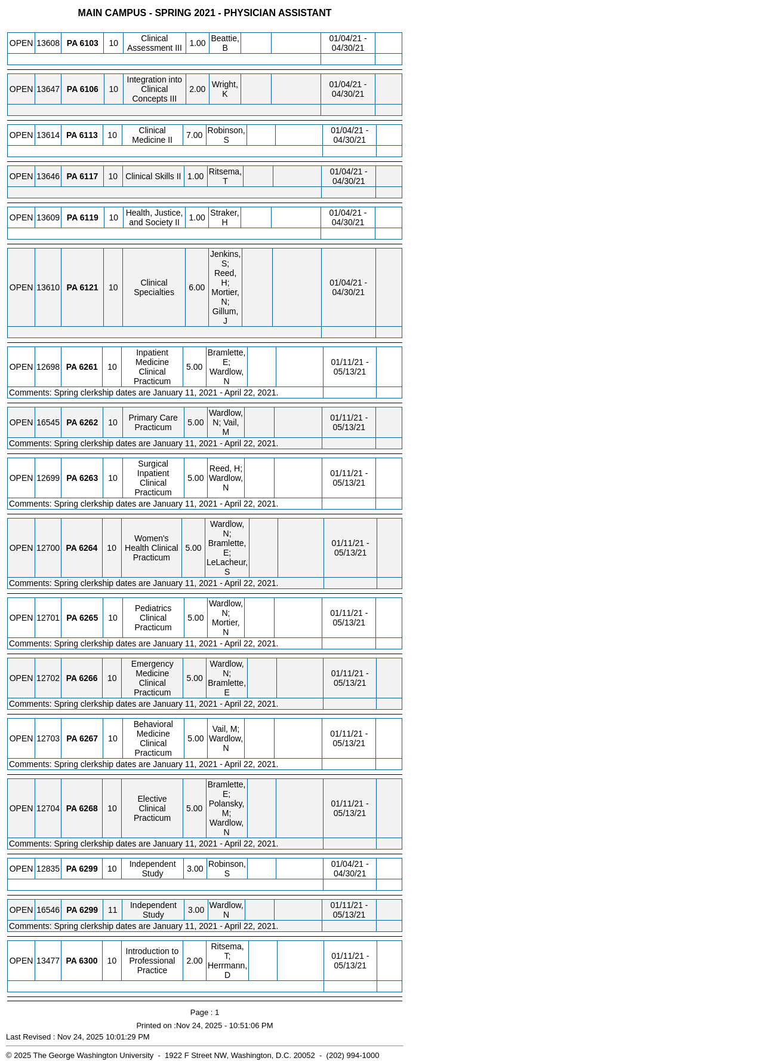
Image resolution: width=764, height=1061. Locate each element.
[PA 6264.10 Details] (88, 548)
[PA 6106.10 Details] (89, 89)
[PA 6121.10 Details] (88, 287)
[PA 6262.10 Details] (88, 422)
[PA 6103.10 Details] (89, 43)
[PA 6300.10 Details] (88, 960)
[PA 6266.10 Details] (88, 678)
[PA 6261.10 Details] (88, 367)
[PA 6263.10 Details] (88, 478)
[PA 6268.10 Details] (88, 808)
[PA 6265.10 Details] (88, 618)
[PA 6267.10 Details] (88, 738)
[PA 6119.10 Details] (89, 217)
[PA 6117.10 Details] (88, 176)
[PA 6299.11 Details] (88, 910)
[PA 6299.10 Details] (88, 868)
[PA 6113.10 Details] (88, 135)
